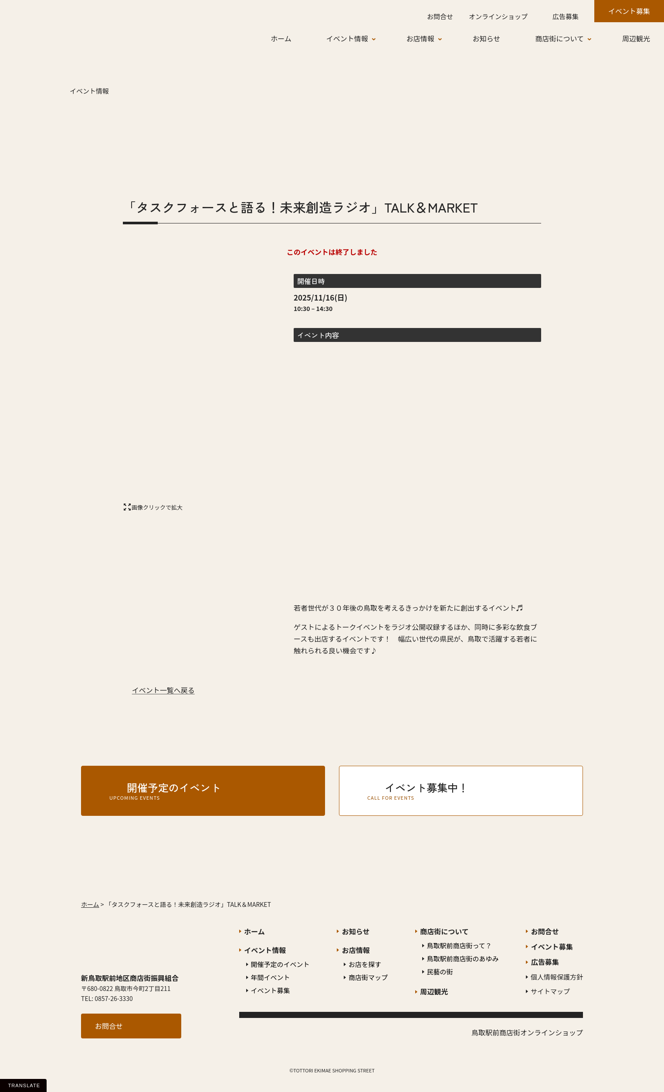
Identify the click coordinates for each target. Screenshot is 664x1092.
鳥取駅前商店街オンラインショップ (527, 1032)
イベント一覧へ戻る (163, 690)
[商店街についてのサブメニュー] (596, 39)
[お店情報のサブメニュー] (446, 39)
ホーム (90, 904)
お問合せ (109, 1026)
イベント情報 (89, 90)
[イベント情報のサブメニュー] (380, 39)
